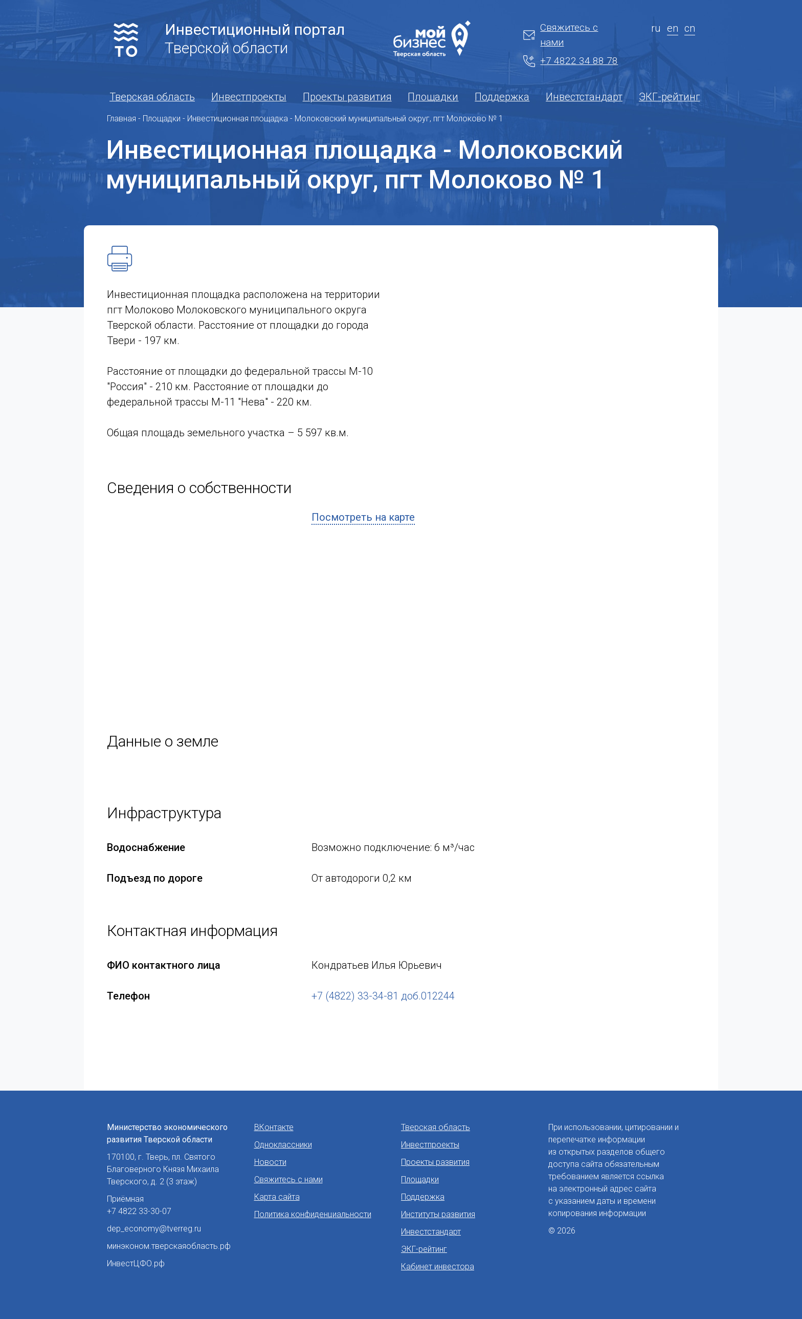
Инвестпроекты (248, 97)
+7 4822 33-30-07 (139, 1211)
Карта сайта (277, 1197)
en (672, 28)
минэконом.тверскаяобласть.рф (169, 1246)
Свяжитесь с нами (560, 35)
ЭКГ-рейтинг (669, 97)
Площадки (433, 97)
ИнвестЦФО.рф (136, 1263)
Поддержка (502, 97)
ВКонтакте (274, 1127)
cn (689, 28)
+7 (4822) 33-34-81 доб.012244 (383, 996)
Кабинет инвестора (437, 1266)
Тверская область (152, 97)
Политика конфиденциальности (312, 1214)
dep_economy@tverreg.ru (154, 1228)
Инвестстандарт (584, 97)
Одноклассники (283, 1145)
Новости (270, 1162)
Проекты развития (347, 97)
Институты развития (438, 1214)
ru (656, 28)
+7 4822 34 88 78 (570, 61)
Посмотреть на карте (363, 517)
